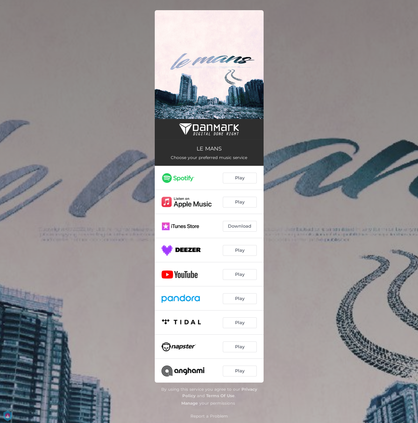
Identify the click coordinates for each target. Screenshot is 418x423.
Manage (189, 403)
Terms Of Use (220, 395)
